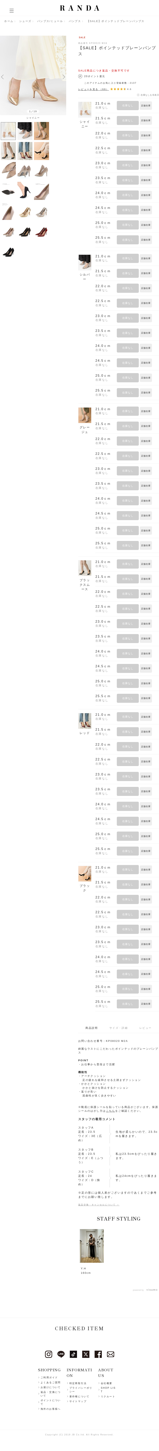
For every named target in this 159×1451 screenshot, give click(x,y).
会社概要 (106, 1383)
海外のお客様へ (51, 1409)
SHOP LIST (108, 1390)
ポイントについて (51, 1402)
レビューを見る (93, 89)
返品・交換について (51, 1394)
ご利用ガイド (49, 1377)
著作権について (79, 1396)
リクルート (108, 1396)
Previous (2, 76)
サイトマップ (78, 1401)
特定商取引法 (78, 1383)
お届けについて (51, 1387)
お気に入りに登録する (156, 105)
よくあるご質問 (51, 1382)
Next (63, 76)
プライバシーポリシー (80, 1390)
